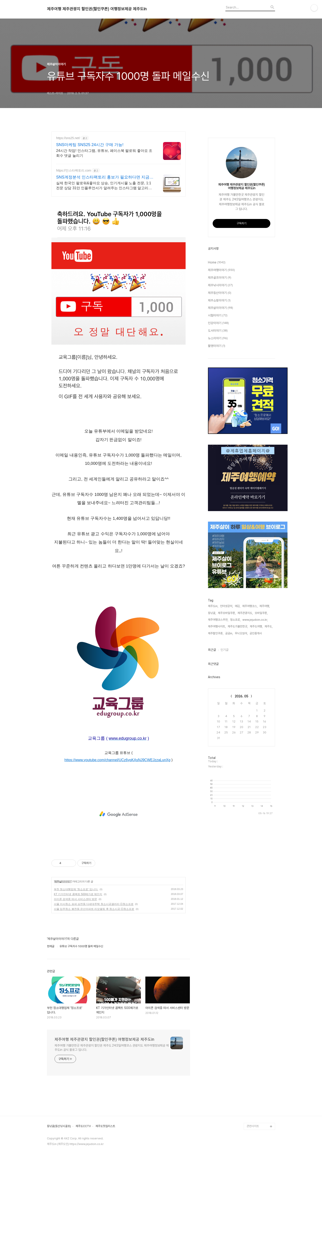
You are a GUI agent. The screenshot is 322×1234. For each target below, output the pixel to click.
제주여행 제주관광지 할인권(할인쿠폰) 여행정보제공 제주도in (97, 9)
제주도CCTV (83, 1188)
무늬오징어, (241, 767)
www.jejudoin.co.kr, (255, 754)
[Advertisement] (118, 232)
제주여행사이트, (217, 760)
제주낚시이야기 (220, 419)
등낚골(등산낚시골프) (59, 1188)
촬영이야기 (216, 480)
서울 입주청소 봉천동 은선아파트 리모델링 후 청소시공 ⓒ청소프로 (94, 971)
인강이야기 (218, 457)
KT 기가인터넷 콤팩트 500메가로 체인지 (78, 956)
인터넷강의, (226, 740)
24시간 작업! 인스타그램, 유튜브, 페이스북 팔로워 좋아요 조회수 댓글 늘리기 (104, 153)
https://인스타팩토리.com (73, 170)
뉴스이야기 (218, 472)
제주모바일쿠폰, (227, 747)
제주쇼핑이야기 (219, 435)
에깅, (237, 740)
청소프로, (235, 754)
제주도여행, (256, 760)
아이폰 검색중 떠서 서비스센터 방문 (75, 961)
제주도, (269, 760)
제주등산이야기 (219, 427)
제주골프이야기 (219, 412)
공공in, (229, 767)
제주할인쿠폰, (215, 767)
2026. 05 (241, 830)
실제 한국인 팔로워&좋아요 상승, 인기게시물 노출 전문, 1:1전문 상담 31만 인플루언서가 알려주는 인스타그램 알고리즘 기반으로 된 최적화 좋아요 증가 (104, 186)
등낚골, (212, 747)
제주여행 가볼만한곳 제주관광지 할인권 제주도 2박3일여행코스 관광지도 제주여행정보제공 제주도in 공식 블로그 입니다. (112, 1110)
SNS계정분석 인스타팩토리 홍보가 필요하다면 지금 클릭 (102, 177)
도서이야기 (218, 465)
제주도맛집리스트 (105, 1188)
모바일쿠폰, (261, 747)
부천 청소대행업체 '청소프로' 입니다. (76, 952)
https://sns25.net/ (68, 138)
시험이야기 (217, 450)
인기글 (224, 784)
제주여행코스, (250, 740)
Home (216, 397)
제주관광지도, (245, 747)
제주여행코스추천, (218, 754)
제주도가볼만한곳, (238, 760)
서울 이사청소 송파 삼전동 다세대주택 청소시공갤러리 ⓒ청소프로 (93, 966)
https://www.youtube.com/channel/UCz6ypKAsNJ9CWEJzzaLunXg (117, 822)
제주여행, (264, 740)
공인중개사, (256, 767)
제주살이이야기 (62, 944)
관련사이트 (253, 1188)
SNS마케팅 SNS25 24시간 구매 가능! (89, 144)
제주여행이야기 (221, 404)
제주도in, (213, 740)
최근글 (212, 784)
